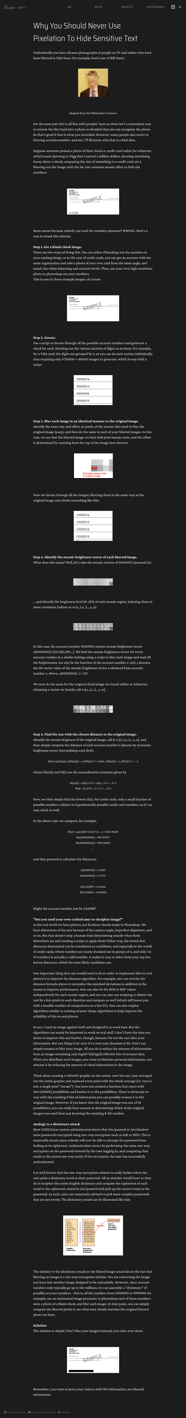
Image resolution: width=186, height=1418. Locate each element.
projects (127, 7)
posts (98, 7)
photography (156, 7)
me (70, 7)
